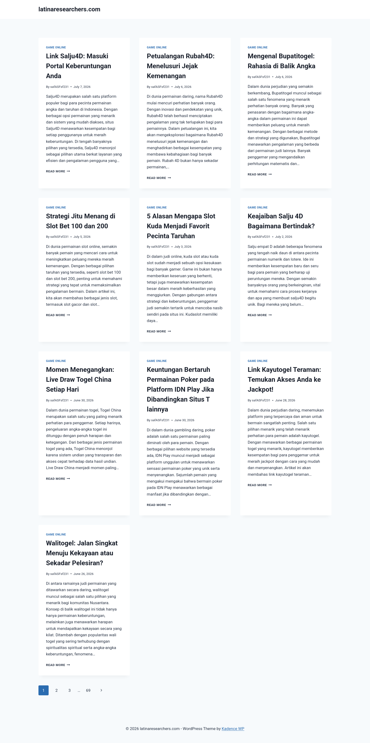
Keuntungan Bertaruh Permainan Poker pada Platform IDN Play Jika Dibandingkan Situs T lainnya (180, 389)
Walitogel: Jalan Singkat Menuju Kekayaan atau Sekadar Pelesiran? (82, 553)
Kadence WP (233, 728)
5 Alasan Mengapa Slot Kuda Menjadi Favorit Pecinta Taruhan (181, 226)
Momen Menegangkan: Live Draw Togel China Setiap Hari (80, 379)
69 (88, 690)
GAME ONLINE (56, 47)
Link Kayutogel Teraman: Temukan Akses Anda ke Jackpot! (284, 379)
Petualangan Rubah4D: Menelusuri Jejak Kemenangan (180, 66)
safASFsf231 (59, 87)
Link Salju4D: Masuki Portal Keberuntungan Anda (78, 66)
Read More (58, 171)
